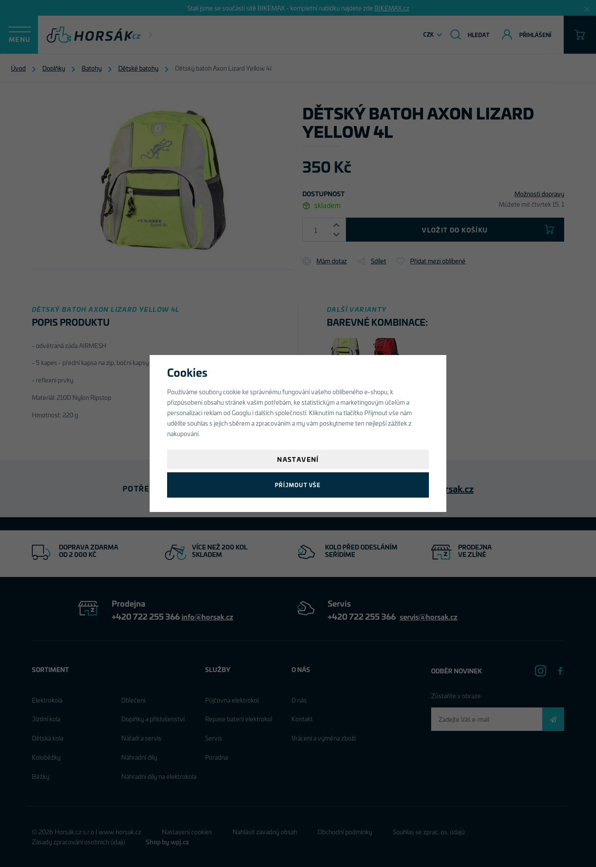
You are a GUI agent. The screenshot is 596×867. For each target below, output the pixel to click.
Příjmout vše (298, 485)
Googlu (241, 412)
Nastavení (298, 459)
